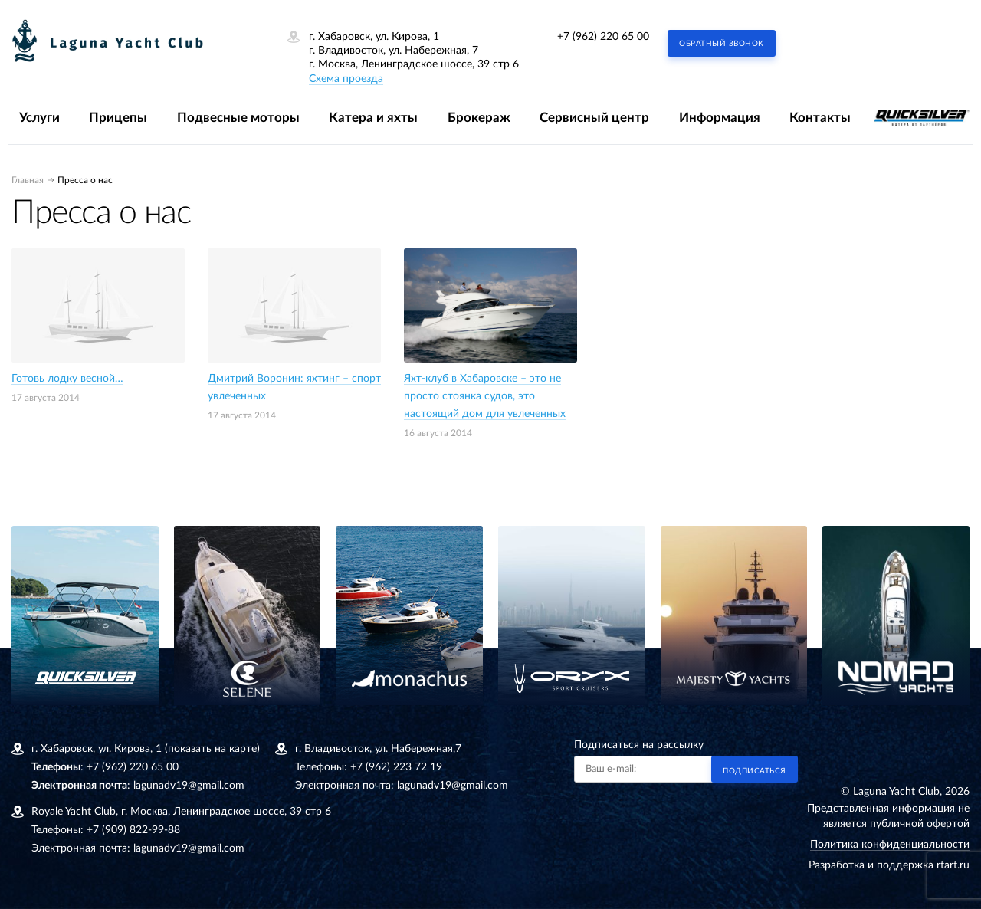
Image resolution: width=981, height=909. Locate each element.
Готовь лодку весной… (67, 378)
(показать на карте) (212, 748)
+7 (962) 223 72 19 (396, 767)
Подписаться (754, 771)
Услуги (39, 117)
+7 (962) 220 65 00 (603, 36)
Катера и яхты (373, 117)
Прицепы (118, 117)
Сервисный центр (594, 117)
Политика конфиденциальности (890, 844)
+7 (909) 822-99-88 (133, 830)
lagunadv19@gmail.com (188, 785)
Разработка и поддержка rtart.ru (889, 865)
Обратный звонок (721, 44)
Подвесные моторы (238, 117)
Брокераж (479, 117)
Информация (719, 117)
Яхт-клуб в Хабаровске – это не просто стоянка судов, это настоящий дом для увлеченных (485, 396)
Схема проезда (346, 79)
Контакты (820, 117)
